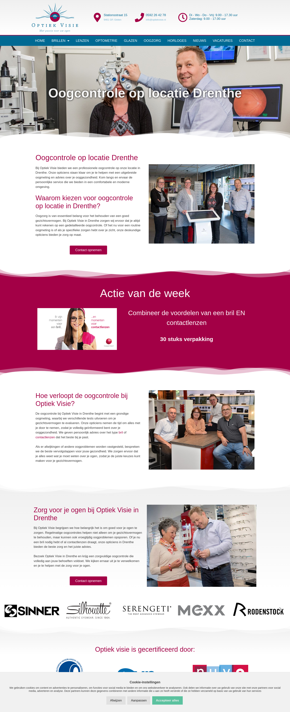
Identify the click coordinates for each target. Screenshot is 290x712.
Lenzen (82, 41)
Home (40, 41)
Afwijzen (116, 700)
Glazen (130, 41)
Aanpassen (139, 700)
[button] (9, 610)
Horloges (177, 41)
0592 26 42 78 (156, 15)
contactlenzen (45, 437)
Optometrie (106, 41)
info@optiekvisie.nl (156, 19)
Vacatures (222, 41)
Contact (247, 41)
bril (121, 432)
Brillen (60, 40)
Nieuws (199, 41)
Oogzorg (152, 41)
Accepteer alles (167, 700)
